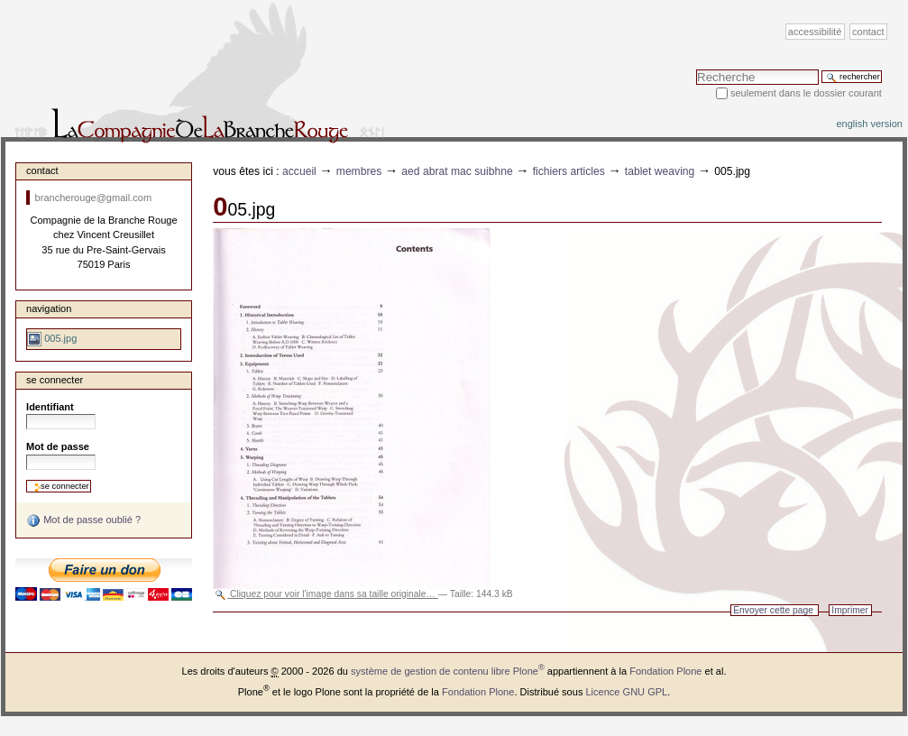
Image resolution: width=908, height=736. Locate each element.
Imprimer (849, 610)
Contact (868, 31)
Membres (359, 171)
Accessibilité (814, 31)
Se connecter (54, 379)
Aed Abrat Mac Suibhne (456, 171)
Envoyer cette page (773, 610)
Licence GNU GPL (626, 691)
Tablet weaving (660, 171)
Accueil (299, 171)
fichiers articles (569, 171)
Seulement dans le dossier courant (806, 92)
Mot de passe (57, 446)
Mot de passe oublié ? (83, 520)
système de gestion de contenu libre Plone (448, 671)
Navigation (48, 308)
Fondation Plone (665, 671)
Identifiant (50, 406)
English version (869, 123)
